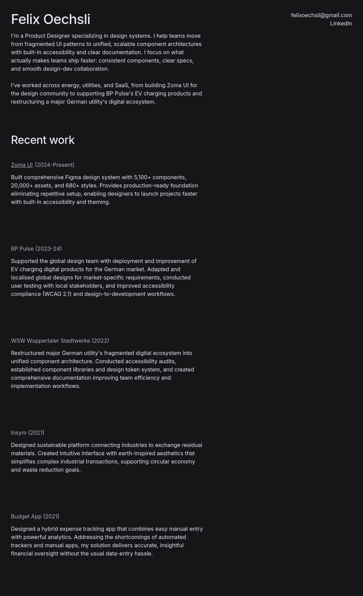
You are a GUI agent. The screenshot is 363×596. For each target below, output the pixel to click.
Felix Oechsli (50, 19)
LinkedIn (341, 23)
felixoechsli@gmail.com (321, 15)
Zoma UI (22, 164)
